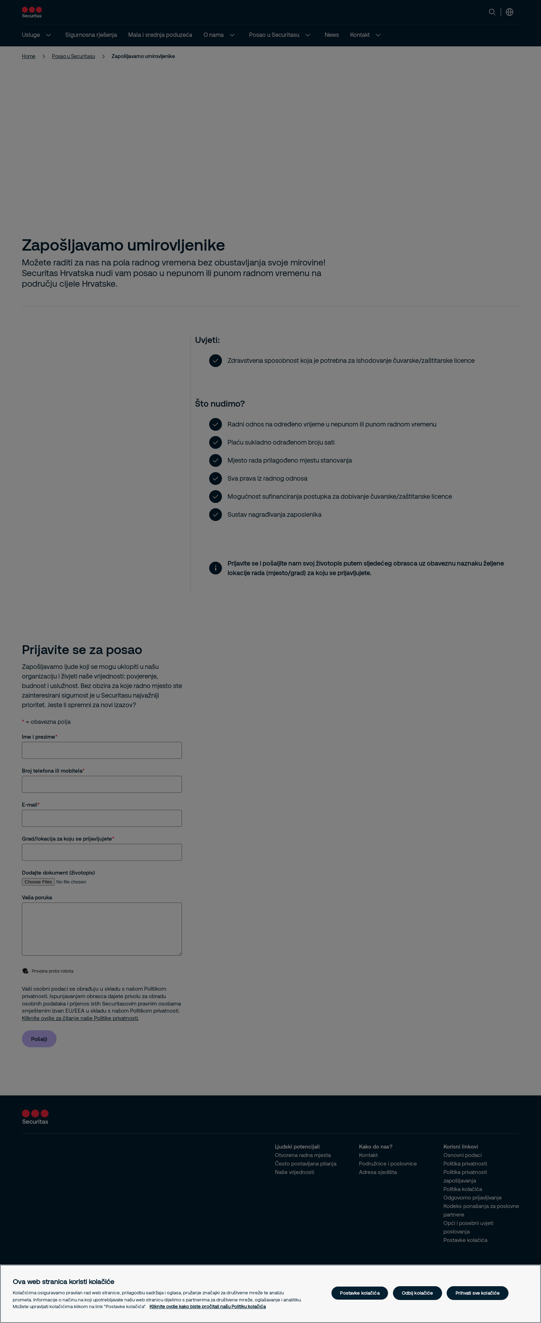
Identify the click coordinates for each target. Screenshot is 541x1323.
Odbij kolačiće (417, 1293)
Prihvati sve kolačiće (477, 1293)
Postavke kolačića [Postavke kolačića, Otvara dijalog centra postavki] (359, 1293)
